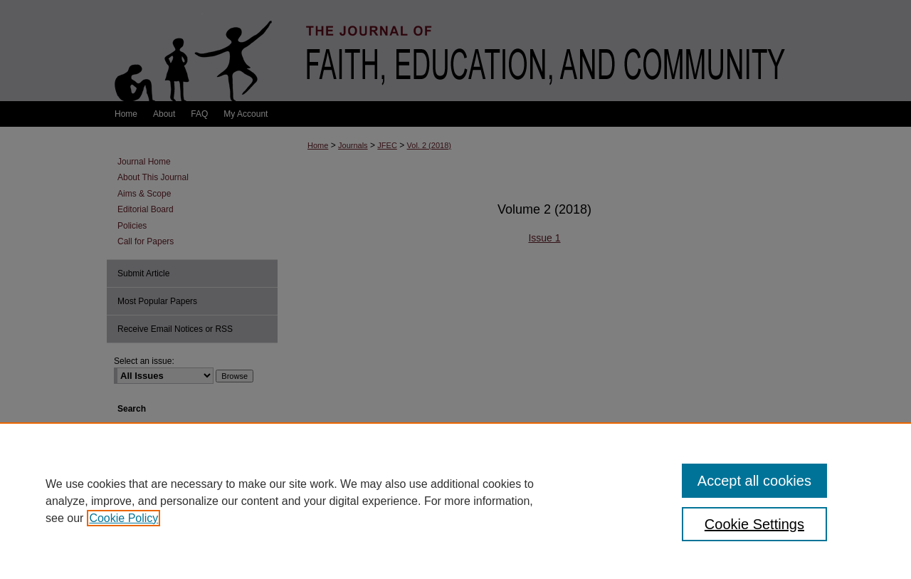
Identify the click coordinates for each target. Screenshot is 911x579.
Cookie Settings (754, 524)
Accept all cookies (754, 481)
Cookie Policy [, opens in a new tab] (123, 518)
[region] (455, 500)
